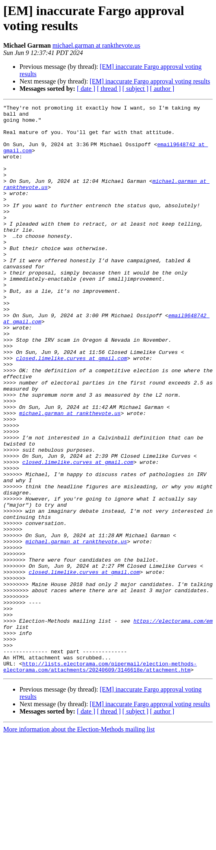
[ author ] (162, 88)
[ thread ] (109, 88)
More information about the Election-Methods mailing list (79, 842)
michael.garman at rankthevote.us (96, 45)
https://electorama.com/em (173, 724)
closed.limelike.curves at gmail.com (71, 409)
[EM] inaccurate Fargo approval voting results (149, 81)
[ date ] (86, 88)
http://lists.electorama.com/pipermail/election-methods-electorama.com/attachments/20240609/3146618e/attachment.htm (100, 779)
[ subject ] (135, 88)
